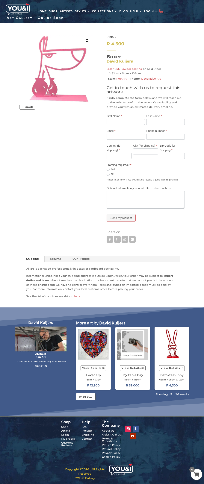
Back (29, 107)
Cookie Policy (111, 457)
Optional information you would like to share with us (139, 188)
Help (134, 11)
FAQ (84, 427)
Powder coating (131, 69)
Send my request (121, 217)
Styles (80, 11)
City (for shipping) (145, 145)
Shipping (32, 258)
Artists (66, 11)
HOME (42, 11)
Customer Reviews (68, 444)
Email (111, 130)
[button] (87, 40)
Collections (102, 11)
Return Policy (111, 445)
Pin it (117, 239)
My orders (68, 438)
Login (149, 11)
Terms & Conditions (109, 440)
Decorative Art (151, 78)
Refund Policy (111, 449)
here (77, 296)
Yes (111, 169)
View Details (92, 368)
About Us (108, 430)
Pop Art (121, 78)
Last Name (154, 116)
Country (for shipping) (114, 148)
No (110, 174)
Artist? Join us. (111, 434)
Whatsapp (125, 239)
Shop (53, 11)
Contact (87, 438)
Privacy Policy (111, 453)
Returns (55, 258)
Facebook (110, 239)
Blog (123, 11)
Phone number (156, 130)
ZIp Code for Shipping (167, 148)
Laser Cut (113, 69)
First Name (114, 116)
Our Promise (81, 258)
